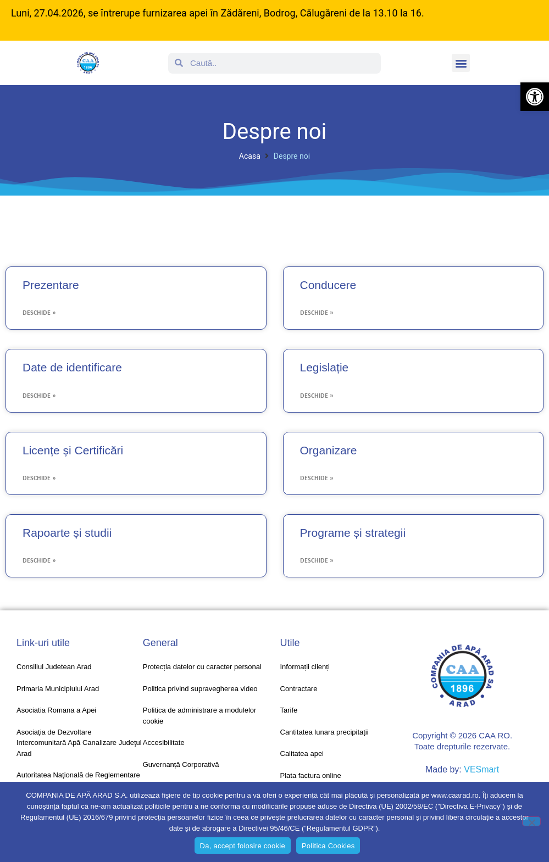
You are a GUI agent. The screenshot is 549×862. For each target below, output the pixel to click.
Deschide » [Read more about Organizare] (316, 478)
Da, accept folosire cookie (242, 846)
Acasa (249, 156)
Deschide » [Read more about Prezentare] (39, 313)
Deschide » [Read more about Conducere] (316, 313)
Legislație (324, 367)
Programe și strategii (353, 532)
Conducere (328, 285)
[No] (531, 821)
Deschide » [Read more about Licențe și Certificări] (39, 478)
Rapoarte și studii (67, 532)
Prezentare (51, 285)
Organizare (328, 450)
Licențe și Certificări (73, 450)
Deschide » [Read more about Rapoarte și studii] (39, 561)
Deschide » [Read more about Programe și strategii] (316, 561)
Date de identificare (72, 367)
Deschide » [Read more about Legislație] (316, 396)
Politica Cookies (328, 846)
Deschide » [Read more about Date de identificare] (39, 396)
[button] (534, 96)
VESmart (481, 769)
